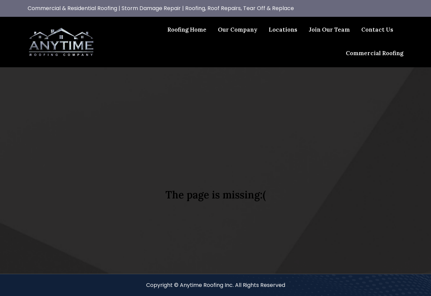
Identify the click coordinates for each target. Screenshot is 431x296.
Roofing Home (186, 29)
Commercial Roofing (374, 53)
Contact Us (377, 29)
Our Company (237, 29)
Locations (283, 29)
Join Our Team (329, 29)
